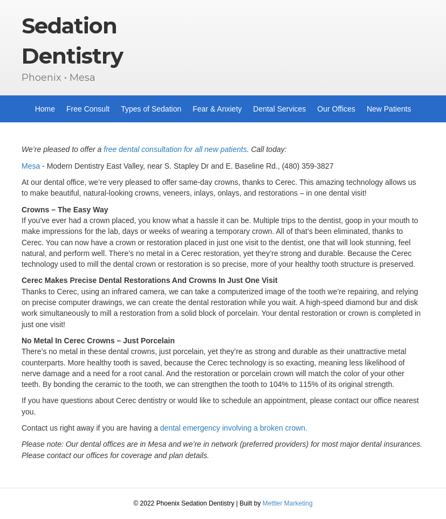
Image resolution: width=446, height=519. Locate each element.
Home (45, 109)
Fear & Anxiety (217, 109)
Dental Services (279, 109)
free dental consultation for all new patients (175, 149)
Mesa (31, 166)
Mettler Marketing (288, 503)
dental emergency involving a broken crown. (233, 428)
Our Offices (336, 109)
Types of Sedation (151, 109)
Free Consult (87, 109)
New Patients (389, 109)
